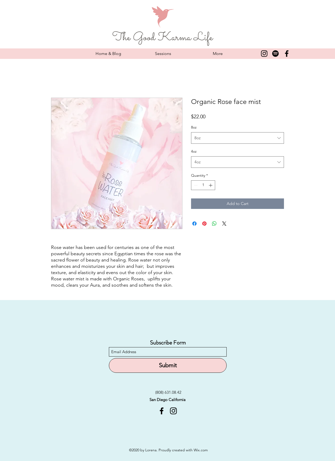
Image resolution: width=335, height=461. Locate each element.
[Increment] (211, 185)
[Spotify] (275, 53)
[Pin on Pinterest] (204, 223)
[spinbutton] (203, 185)
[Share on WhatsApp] (214, 223)
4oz (194, 151)
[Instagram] (264, 53)
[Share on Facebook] (194, 223)
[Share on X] (224, 223)
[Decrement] (195, 185)
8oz (194, 127)
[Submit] (168, 365)
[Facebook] (286, 53)
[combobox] (237, 138)
